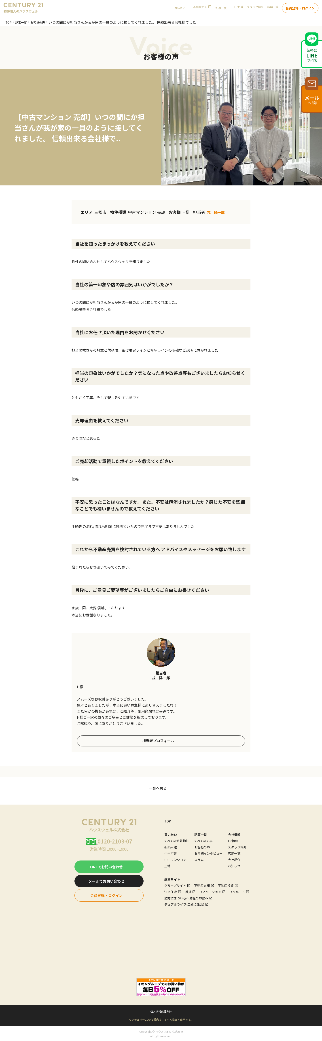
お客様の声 (43, 22)
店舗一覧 (272, 9)
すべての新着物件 (176, 840)
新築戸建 (170, 846)
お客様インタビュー (208, 852)
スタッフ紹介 (255, 9)
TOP (9, 22)
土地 (167, 865)
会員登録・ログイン (300, 9)
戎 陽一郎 (217, 212)
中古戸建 (170, 852)
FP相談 (238, 9)
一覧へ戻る (158, 787)
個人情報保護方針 (161, 1010)
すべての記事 (203, 840)
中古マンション (175, 859)
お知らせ (234, 865)
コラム (199, 859)
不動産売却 (200, 9)
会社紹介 (234, 859)
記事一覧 (23, 22)
